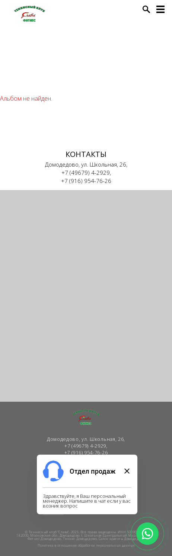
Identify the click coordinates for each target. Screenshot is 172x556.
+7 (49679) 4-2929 (85, 172)
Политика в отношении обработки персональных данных (86, 545)
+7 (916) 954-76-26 (86, 180)
